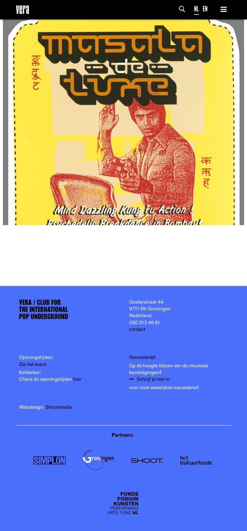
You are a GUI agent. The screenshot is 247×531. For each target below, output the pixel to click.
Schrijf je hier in (153, 379)
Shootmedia (59, 407)
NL (196, 9)
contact (137, 329)
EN (205, 9)
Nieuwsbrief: (142, 357)
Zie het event (32, 364)
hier (77, 379)
